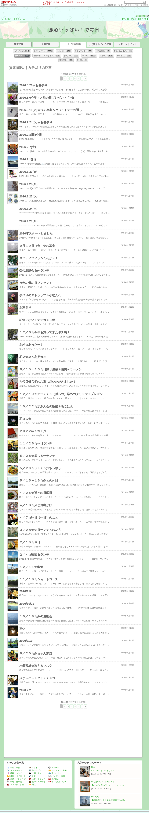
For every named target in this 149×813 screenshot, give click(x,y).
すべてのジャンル (57, 782)
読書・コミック (37, 779)
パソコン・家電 (56, 776)
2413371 (141, 16)
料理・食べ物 (14, 782)
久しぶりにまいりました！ (102, 770)
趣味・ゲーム (36, 770)
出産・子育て (14, 767)
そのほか (53, 779)
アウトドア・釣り (57, 770)
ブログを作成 (133, 5)
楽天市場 (144, 5)
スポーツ (53, 767)
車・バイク (54, 773)
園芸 (32, 784)
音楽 (32, 776)
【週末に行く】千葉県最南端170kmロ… (108, 800)
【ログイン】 (143, 19)
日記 (10, 19)
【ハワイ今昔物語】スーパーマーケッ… (108, 785)
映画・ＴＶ (35, 773)
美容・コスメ (14, 773)
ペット (33, 767)
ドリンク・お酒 (15, 784)
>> (113, 5)
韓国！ (94, 767)
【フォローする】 (129, 19)
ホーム (4, 19)
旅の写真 (95, 796)
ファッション (14, 770)
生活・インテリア (16, 779)
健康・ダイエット (16, 776)
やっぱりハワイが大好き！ (102, 782)
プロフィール (19, 19)
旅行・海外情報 (10, 5)
